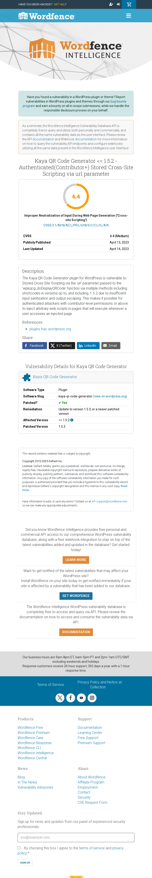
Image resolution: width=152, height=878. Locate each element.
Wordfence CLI (29, 748)
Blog (21, 777)
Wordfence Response (35, 743)
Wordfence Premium (34, 733)
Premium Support (91, 743)
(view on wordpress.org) (110, 396)
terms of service (92, 848)
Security (84, 797)
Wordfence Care (30, 738)
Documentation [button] (76, 632)
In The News (27, 782)
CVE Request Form (92, 802)
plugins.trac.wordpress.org (50, 329)
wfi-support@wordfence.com (109, 501)
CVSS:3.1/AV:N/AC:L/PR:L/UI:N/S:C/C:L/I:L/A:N (76, 225)
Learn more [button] (76, 560)
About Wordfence (91, 777)
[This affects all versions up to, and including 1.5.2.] (71, 420)
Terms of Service (50, 685)
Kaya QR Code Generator (55, 376)
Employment (88, 787)
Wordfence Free (30, 727)
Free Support (88, 738)
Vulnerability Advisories (35, 787)
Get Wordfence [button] (76, 596)
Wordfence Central (32, 758)
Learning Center (90, 733)
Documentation (90, 727)
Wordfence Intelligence (36, 753)
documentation (43, 139)
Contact (84, 792)
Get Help (60, 4)
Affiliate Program (91, 782)
